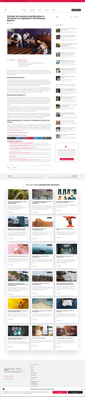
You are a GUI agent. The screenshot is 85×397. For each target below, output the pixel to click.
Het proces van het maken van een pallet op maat (64, 257)
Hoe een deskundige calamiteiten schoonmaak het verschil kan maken (65, 284)
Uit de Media (32, 10)
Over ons (40, 10)
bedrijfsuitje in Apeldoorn (20, 129)
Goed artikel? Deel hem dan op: (25, 64)
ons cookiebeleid (25, 393)
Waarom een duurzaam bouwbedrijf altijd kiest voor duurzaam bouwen (17, 229)
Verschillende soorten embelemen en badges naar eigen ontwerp (17, 339)
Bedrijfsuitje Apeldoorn (23, 61)
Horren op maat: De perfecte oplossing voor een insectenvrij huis (17, 311)
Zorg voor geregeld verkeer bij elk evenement (20, 148)
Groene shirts (12, 157)
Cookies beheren (75, 392)
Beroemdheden (34, 373)
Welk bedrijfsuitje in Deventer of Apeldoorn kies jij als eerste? (31, 63)
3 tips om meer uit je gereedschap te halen (65, 229)
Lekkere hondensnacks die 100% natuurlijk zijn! (21, 143)
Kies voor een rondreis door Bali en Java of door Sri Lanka (23, 159)
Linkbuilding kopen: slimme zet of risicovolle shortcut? (35, 383)
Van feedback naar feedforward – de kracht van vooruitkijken (65, 202)
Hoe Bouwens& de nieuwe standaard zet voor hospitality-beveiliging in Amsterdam (42, 202)
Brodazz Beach (17, 71)
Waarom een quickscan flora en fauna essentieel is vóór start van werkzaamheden (69, 45)
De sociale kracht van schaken (67, 120)
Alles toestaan (60, 392)
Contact (54, 10)
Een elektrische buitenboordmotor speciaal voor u (40, 257)
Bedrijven (10, 23)
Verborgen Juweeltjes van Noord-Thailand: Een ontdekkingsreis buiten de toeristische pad (18, 284)
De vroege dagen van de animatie (64, 338)
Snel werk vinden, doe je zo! (39, 338)
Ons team (47, 10)
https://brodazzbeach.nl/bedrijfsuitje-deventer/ (17, 132)
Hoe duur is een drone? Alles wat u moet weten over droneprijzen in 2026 (68, 37)
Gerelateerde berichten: (24, 66)
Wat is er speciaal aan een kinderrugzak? (19, 152)
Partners (24, 10)
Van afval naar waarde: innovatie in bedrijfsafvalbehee (40, 284)
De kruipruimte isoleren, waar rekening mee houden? (41, 311)
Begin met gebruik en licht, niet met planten (65, 84)
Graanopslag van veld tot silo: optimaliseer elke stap (39, 229)
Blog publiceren (34, 377)
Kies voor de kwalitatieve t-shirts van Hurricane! (65, 311)
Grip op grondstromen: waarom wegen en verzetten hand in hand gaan (68, 114)
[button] (82, 389)
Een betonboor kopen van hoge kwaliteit (19, 145)
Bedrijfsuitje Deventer (22, 59)
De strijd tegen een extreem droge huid (17, 256)
